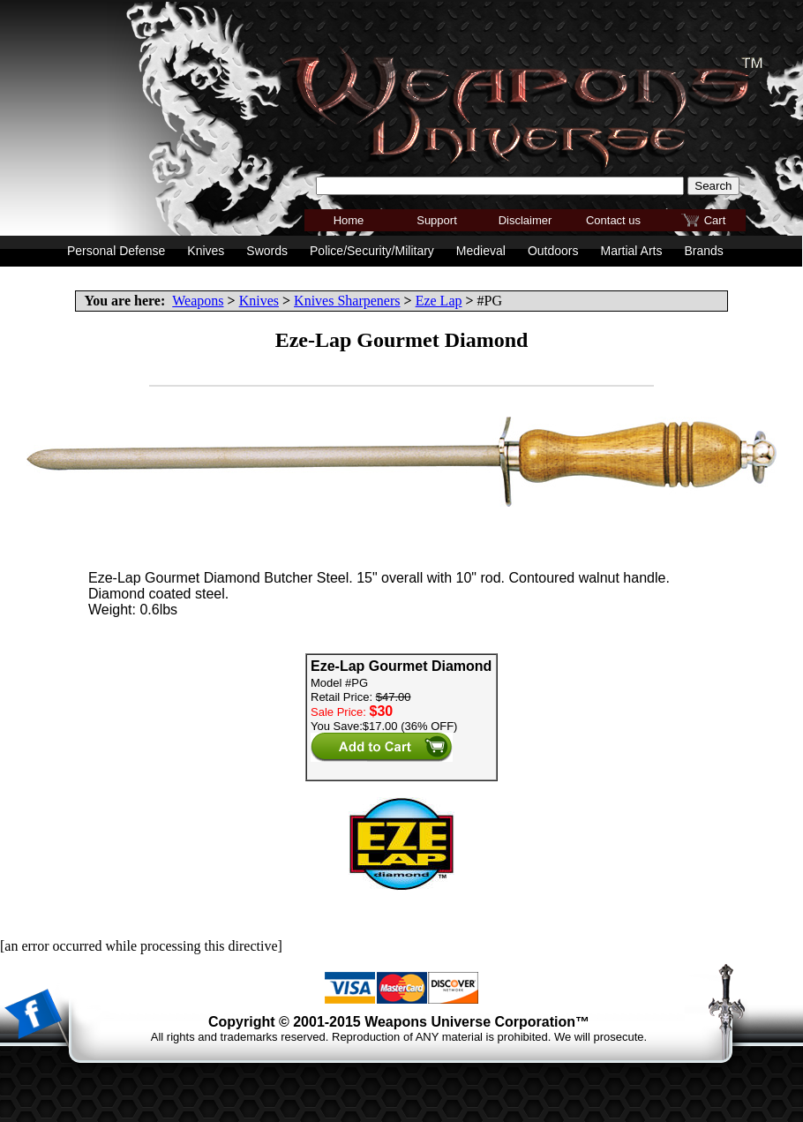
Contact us (613, 220)
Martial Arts (631, 251)
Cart (715, 220)
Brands (703, 251)
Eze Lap (439, 300)
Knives (259, 300)
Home (349, 220)
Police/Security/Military (372, 251)
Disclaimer (525, 220)
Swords (267, 251)
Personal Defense (116, 251)
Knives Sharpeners (347, 300)
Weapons (197, 300)
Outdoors (553, 251)
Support (437, 220)
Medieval (481, 251)
